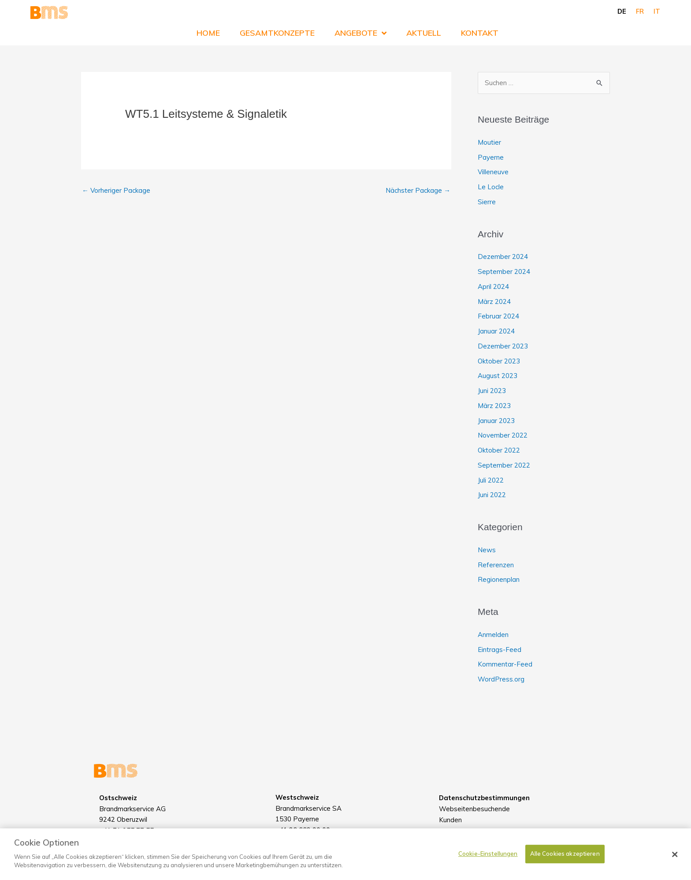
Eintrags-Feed (499, 649)
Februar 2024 (498, 316)
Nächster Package (418, 190)
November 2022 (503, 435)
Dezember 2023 (503, 346)
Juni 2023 (492, 390)
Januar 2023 (496, 420)
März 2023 (494, 405)
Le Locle (491, 187)
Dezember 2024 (503, 256)
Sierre (487, 202)
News (487, 550)
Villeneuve (493, 172)
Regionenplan (499, 579)
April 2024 (493, 286)
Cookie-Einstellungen (488, 857)
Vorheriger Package (116, 190)
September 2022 (504, 465)
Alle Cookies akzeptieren (565, 857)
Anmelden (493, 634)
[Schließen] (675, 859)
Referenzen (496, 565)
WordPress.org (501, 679)
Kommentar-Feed (505, 664)
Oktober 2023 (499, 361)
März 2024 (494, 301)
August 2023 (497, 375)
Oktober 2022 (499, 450)
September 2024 (504, 271)
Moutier (489, 142)
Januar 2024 (496, 331)
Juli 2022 (491, 480)
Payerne (491, 157)
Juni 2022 (492, 495)
